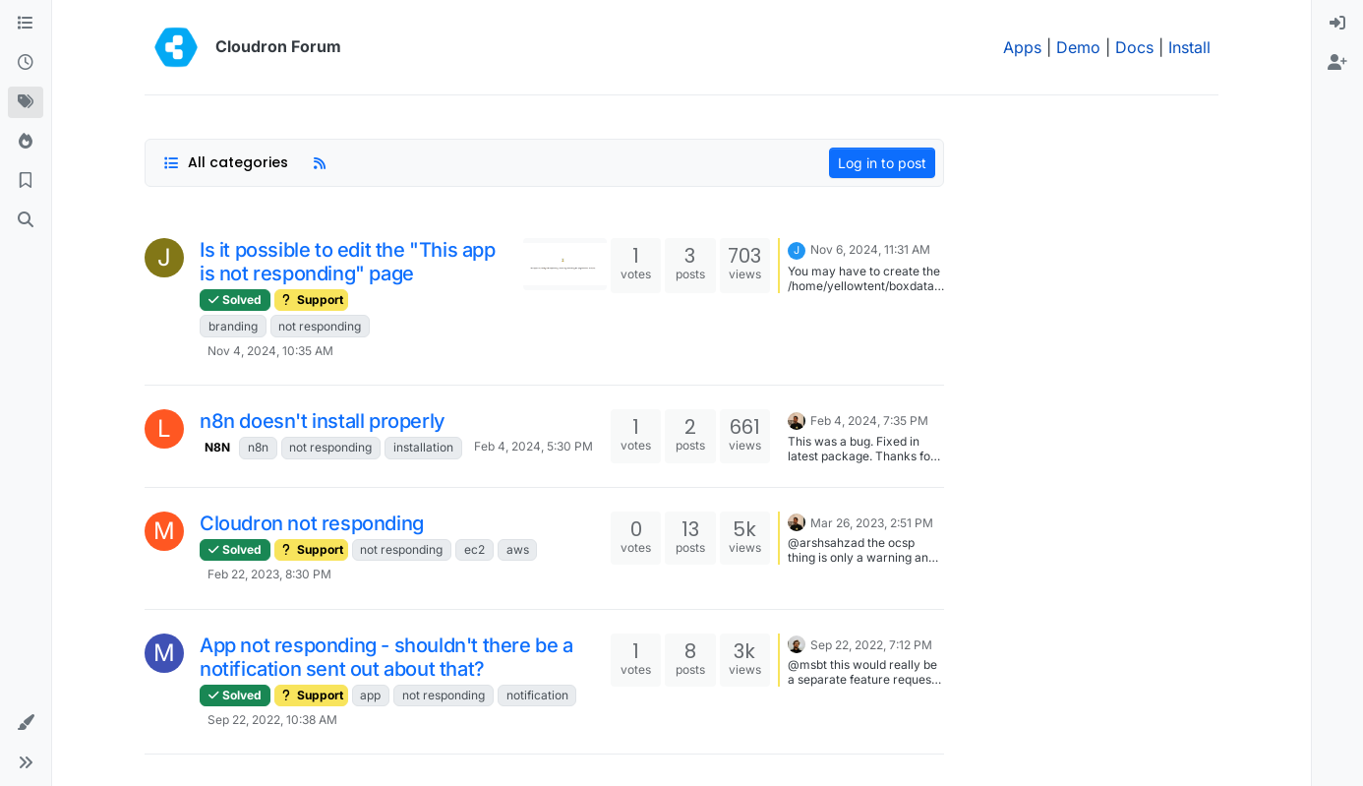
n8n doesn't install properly (322, 421)
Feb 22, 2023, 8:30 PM (269, 574)
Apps (1022, 47)
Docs (1134, 47)
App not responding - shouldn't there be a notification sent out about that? (386, 657)
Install (1189, 47)
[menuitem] (1337, 23)
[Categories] (25, 23)
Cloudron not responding (312, 523)
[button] (25, 723)
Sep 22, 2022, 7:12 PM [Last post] (871, 644)
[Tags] (25, 102)
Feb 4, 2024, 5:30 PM (533, 446)
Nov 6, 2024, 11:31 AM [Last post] (870, 249)
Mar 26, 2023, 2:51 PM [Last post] (871, 522)
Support (311, 299)
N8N (217, 447)
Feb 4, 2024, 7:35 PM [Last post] (869, 420)
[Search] (25, 220)
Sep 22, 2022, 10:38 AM (272, 719)
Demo (1078, 47)
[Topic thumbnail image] (565, 264)
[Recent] (25, 63)
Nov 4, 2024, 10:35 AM (270, 350)
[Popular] (25, 141)
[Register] (1337, 63)
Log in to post (882, 162)
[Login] (1337, 23)
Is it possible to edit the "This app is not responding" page (348, 261)
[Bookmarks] (25, 181)
